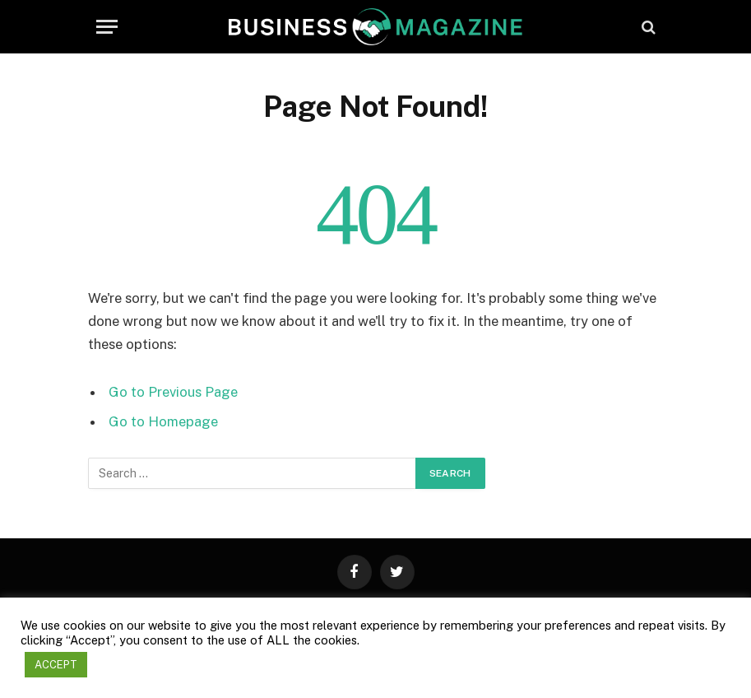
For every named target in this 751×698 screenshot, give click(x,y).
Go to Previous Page (173, 392)
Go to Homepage (163, 421)
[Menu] (107, 26)
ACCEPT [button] (56, 664)
